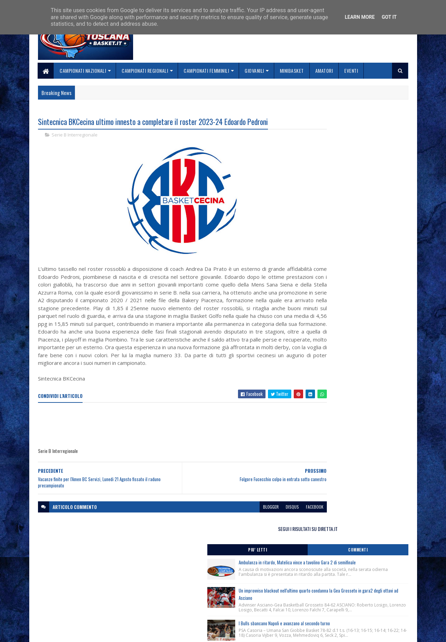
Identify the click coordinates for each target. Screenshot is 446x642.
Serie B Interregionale (75, 136)
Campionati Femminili (206, 70)
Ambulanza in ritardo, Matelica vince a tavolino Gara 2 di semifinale (362, 161)
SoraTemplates (70, 632)
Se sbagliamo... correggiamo (195, 613)
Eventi (351, 70)
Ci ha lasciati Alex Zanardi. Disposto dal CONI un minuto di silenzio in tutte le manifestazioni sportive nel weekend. (349, 322)
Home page (176, 588)
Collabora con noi (183, 604)
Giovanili (254, 70)
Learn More (360, 17)
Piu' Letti (324, 144)
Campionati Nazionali (83, 70)
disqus (250, 523)
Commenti (380, 144)
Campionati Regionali (145, 70)
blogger (229, 523)
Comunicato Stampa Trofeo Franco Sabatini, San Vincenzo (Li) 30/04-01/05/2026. (350, 373)
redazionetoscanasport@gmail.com (365, 589)
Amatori (324, 70)
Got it (389, 17)
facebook (272, 523)
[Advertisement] (165, 441)
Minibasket (292, 70)
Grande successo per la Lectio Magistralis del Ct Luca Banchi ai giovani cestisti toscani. (350, 353)
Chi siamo (174, 596)
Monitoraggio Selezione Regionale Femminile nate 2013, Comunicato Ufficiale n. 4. (352, 339)
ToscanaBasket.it (326, 410)
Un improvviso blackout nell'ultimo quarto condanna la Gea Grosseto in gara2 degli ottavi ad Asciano (364, 207)
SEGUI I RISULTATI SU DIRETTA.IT (353, 123)
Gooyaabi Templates (129, 632)
